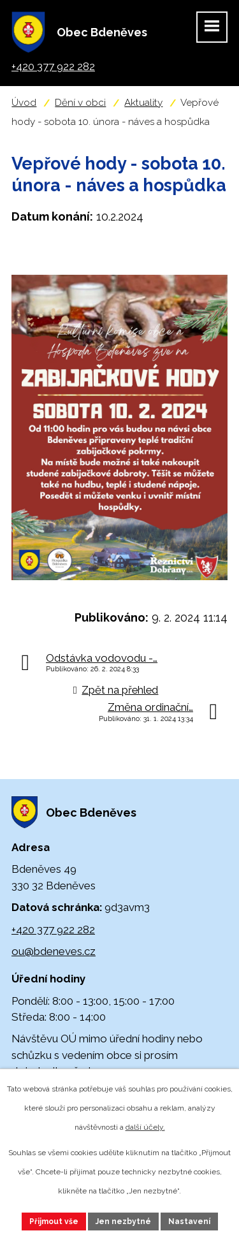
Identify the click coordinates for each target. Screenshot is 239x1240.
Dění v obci (80, 102)
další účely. (145, 1127)
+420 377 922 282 (53, 929)
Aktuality (143, 102)
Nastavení (189, 1221)
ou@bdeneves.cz (53, 951)
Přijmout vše (53, 1221)
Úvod (23, 102)
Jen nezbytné (123, 1221)
